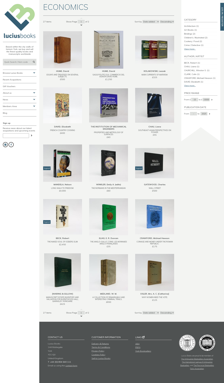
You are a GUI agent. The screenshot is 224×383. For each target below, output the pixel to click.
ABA (137, 344)
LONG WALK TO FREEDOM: (62, 188)
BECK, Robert (192, 63)
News (19, 99)
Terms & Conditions (101, 347)
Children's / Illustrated (195, 37)
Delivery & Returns (100, 343)
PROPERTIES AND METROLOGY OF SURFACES (108, 133)
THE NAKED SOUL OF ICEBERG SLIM (62, 242)
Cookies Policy (98, 354)
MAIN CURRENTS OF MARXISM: (155, 75)
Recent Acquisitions (12, 79)
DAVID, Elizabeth (193, 82)
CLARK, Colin (192, 74)
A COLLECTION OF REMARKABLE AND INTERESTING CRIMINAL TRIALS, (108, 298)
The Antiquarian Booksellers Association (197, 359)
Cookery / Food (193, 41)
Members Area (19, 106)
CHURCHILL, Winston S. (196, 70)
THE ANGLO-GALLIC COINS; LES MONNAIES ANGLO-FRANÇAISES (108, 243)
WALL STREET (155, 188)
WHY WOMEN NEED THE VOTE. (155, 297)
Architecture (191, 26)
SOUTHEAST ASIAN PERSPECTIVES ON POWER (154, 131)
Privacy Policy (98, 351)
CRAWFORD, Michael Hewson (199, 78)
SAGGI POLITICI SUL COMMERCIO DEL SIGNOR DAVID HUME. (109, 76)
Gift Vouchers (9, 86)
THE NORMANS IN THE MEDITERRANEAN (109, 188)
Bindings (189, 33)
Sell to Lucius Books (101, 358)
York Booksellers (143, 351)
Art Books (190, 30)
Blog (5, 113)
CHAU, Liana (191, 66)
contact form (71, 365)
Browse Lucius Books (19, 72)
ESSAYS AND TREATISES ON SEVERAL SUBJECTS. (63, 76)
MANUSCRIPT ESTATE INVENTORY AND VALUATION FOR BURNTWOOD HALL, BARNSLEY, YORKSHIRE (62, 299)
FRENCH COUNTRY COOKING (62, 130)
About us (19, 92)
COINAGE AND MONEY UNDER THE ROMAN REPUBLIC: (155, 243)
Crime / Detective (193, 45)
